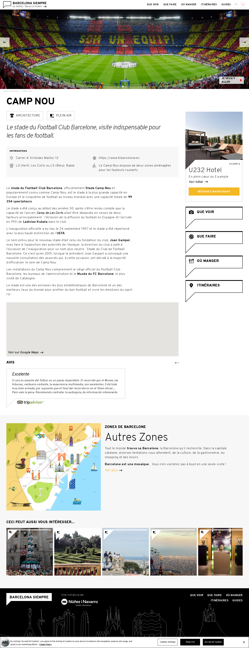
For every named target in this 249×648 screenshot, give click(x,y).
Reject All (190, 642)
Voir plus (113, 470)
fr (235, 4)
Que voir (196, 595)
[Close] (243, 642)
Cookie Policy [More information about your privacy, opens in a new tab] (45, 645)
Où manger (234, 595)
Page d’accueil (11, 91)
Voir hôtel (198, 182)
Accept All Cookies (213, 642)
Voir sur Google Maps (25, 352)
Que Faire (214, 595)
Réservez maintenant (214, 191)
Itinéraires (220, 600)
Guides (237, 600)
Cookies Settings (167, 642)
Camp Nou (27, 91)
